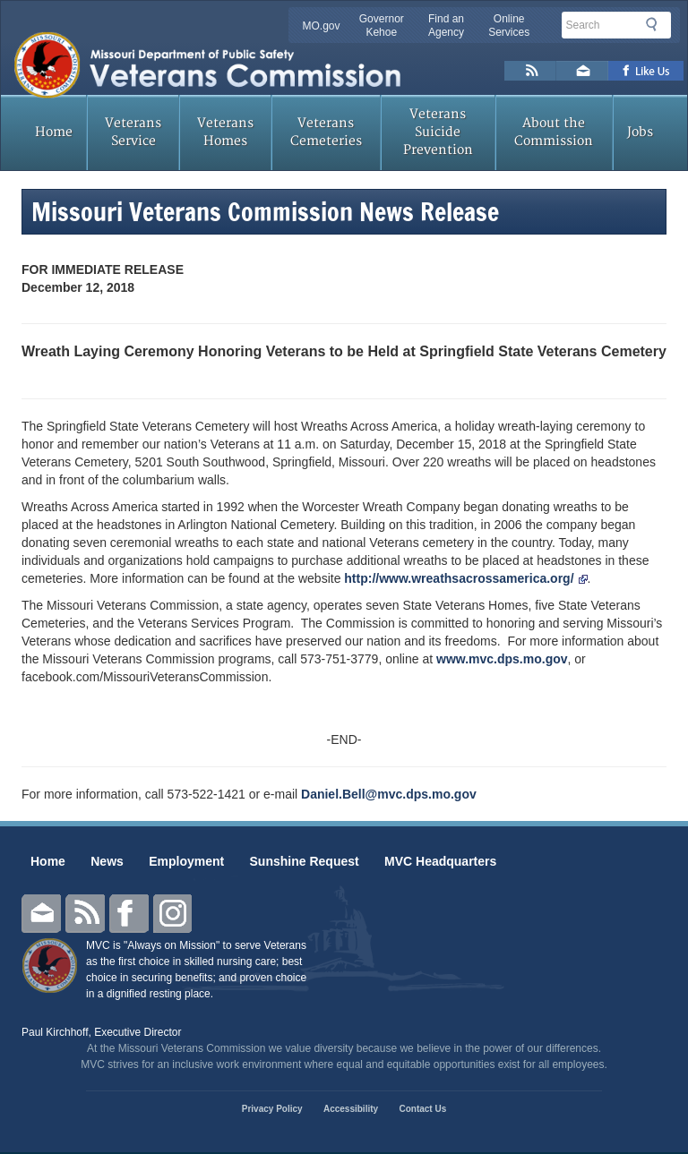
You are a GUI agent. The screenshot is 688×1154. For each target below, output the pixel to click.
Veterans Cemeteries (326, 132)
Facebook (129, 913)
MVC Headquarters (440, 861)
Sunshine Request (304, 861)
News (107, 861)
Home (54, 132)
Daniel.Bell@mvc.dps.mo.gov (389, 794)
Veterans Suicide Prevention (438, 132)
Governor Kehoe (381, 25)
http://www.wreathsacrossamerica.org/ (465, 578)
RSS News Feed (530, 71)
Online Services (508, 25)
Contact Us (422, 1109)
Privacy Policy (272, 1109)
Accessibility (350, 1109)
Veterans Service (133, 132)
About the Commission (553, 132)
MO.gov (321, 26)
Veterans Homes (225, 132)
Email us (582, 71)
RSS (85, 913)
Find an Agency (446, 25)
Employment (186, 861)
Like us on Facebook (646, 71)
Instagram (173, 913)
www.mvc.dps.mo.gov (502, 659)
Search (656, 24)
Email (41, 913)
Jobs (640, 132)
